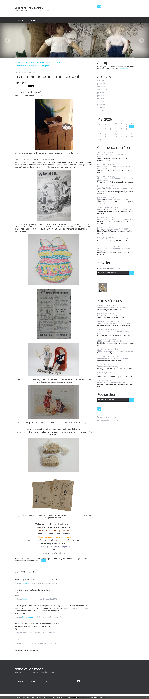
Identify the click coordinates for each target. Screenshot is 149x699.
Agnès (99, 199)
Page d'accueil (59, 62)
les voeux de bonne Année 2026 (117, 199)
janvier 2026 (101, 84)
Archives (34, 20)
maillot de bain (20, 561)
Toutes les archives (103, 111)
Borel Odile (101, 166)
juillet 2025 (101, 93)
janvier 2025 (101, 105)
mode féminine (32, 561)
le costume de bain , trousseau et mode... (47, 79)
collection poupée (44, 558)
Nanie (24, 599)
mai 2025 (100, 99)
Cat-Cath (25, 583)
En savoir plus (101, 697)
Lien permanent (22, 558)
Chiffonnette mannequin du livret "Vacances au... (115, 351)
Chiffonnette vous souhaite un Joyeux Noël (115, 250)
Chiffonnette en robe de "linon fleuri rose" (113, 359)
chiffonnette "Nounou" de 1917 (109, 374)
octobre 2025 (102, 90)
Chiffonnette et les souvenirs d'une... (111, 341)
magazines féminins (83, 558)
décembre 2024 (103, 108)
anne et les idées (29, 7)
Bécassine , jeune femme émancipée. (111, 382)
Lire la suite (123, 69)
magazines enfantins (67, 558)
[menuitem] (21, 20)
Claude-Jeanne (27, 617)
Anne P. (100, 188)
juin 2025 (100, 96)
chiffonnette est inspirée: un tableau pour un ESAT (114, 332)
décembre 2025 (103, 87)
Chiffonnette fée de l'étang (107, 367)
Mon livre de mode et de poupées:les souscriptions (32, 66)
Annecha (100, 209)
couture (55, 558)
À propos (47, 20)
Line (98, 154)
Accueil (21, 20)
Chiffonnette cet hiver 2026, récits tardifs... (113, 155)
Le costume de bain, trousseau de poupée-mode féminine (33, 62)
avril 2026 (101, 81)
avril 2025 (101, 102)
